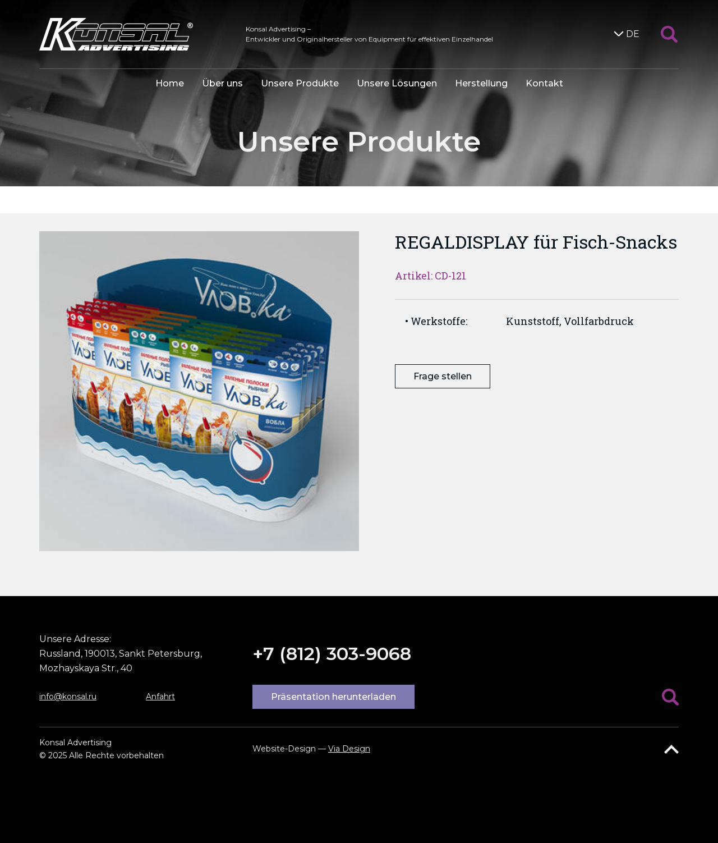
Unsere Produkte (300, 83)
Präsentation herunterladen (333, 696)
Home (169, 83)
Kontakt (544, 83)
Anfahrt (160, 696)
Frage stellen (442, 376)
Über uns (222, 83)
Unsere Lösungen (397, 83)
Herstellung (481, 83)
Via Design (349, 749)
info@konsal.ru (67, 696)
